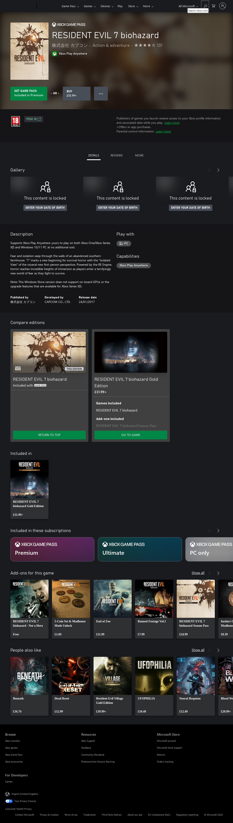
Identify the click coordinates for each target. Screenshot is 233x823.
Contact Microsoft (24, 814)
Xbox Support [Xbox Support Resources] (88, 740)
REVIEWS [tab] (117, 155)
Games (88, 6)
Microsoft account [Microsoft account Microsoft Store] (166, 740)
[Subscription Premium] (52, 549)
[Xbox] (48, 6)
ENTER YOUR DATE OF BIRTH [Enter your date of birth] (45, 207)
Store (131, 6)
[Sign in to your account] (222, 6)
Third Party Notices (112, 814)
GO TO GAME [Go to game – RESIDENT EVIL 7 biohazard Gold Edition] (130, 435)
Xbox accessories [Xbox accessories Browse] (14, 761)
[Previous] (209, 170)
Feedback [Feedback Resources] (86, 747)
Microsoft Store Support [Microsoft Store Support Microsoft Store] (169, 747)
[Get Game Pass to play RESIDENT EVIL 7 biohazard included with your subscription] (28, 94)
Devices (105, 6)
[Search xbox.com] (205, 5)
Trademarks (89, 814)
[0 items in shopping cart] (213, 5)
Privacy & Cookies (49, 814)
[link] (29, 489)
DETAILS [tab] (93, 155)
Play (120, 6)
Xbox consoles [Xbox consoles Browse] (12, 740)
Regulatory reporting (187, 814)
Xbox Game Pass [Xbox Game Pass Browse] (14, 754)
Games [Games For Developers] (9, 781)
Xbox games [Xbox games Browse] (11, 747)
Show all (198, 572)
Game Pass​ (69, 6)
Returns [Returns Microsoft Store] (161, 754)
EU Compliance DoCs (159, 814)
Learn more (172, 122)
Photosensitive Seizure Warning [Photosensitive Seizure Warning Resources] (98, 761)
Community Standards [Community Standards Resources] (92, 754)
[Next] (218, 170)
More (146, 6)
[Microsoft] (20, 6)
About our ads (135, 814)
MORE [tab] (139, 155)
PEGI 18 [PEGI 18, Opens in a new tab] (33, 119)
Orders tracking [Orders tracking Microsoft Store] (165, 761)
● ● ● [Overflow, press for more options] (101, 93)
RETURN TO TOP (49, 435)
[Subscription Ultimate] (140, 549)
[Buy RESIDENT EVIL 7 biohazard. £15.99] (77, 94)
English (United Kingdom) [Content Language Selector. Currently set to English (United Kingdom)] (25, 793)
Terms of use (71, 814)
